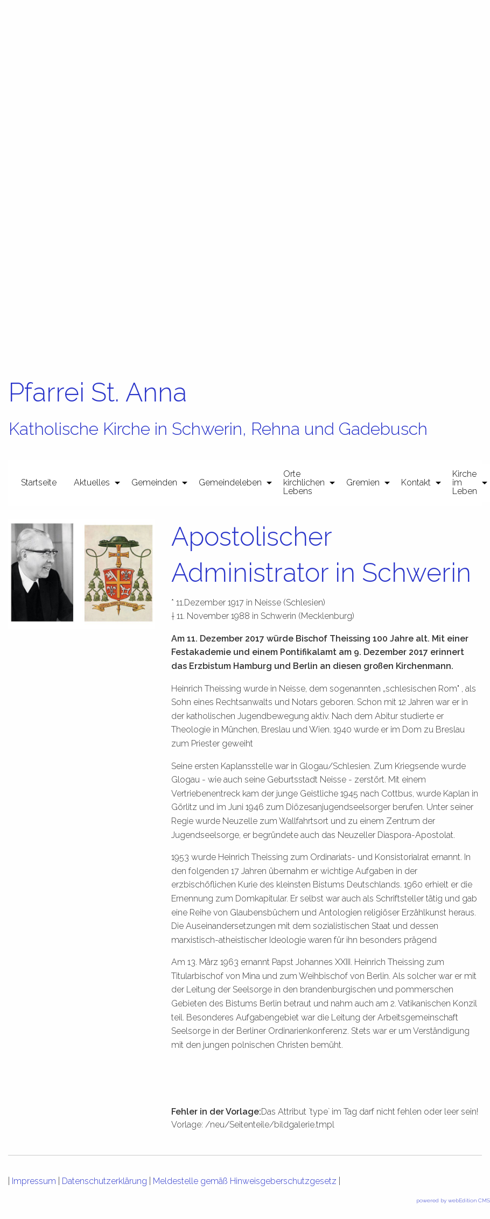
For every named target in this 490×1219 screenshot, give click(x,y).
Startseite (39, 482)
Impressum (34, 1181)
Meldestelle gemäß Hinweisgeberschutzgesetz (245, 1181)
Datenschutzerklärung (104, 1181)
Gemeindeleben (230, 482)
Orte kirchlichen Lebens (304, 482)
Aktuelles (92, 482)
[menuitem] (38, 483)
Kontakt (416, 482)
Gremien (363, 482)
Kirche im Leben (464, 482)
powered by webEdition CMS (453, 1200)
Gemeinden (154, 482)
